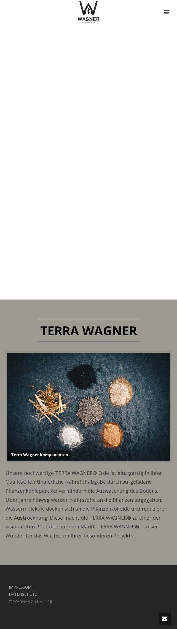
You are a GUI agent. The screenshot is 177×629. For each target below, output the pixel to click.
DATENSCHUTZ (23, 594)
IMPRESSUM (20, 587)
